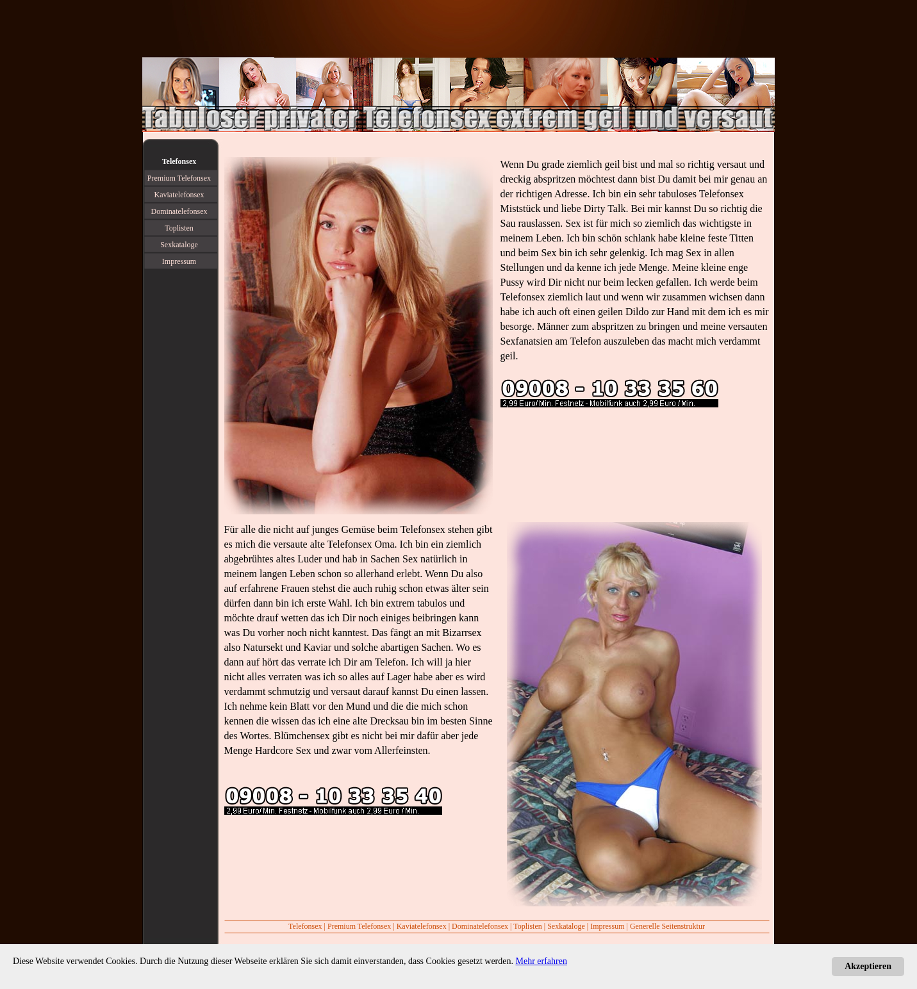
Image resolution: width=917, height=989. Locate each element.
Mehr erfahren (541, 961)
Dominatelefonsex (480, 926)
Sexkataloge (566, 926)
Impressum (607, 926)
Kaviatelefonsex (422, 926)
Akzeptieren (868, 966)
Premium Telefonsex (359, 926)
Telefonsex (522, 296)
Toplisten (527, 926)
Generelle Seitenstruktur (667, 926)
